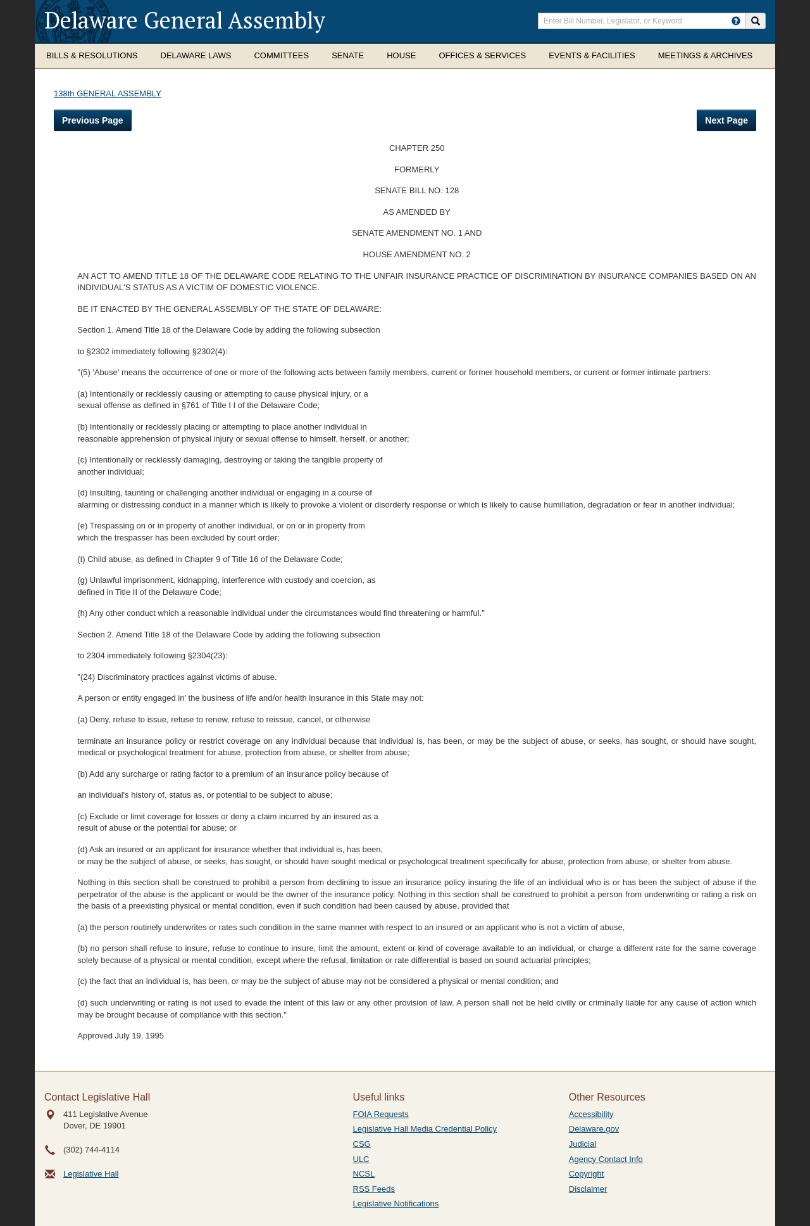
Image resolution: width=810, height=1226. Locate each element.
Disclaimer (588, 1189)
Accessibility (591, 1114)
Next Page (726, 120)
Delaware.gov (594, 1128)
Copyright (586, 1173)
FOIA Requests (381, 1114)
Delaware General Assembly (184, 20)
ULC (361, 1159)
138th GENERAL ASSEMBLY (107, 93)
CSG (362, 1144)
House (401, 55)
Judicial (582, 1144)
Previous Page (92, 120)
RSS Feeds (374, 1189)
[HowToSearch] (736, 21)
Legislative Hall (90, 1173)
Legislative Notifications (396, 1203)
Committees (281, 55)
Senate (348, 55)
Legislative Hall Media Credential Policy (425, 1128)
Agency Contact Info (606, 1159)
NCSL (364, 1173)
